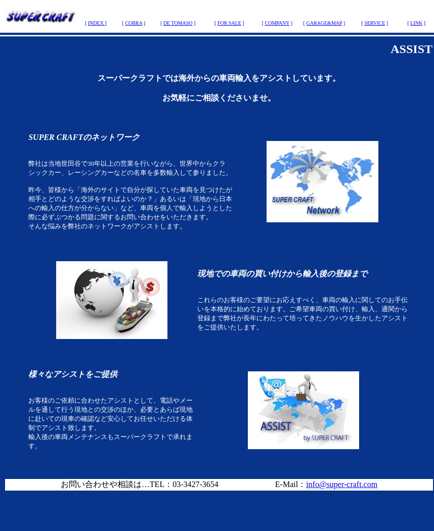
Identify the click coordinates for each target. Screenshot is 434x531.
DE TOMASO (178, 23)
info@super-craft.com (341, 484)
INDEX (96, 23)
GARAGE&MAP (324, 23)
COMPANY (277, 23)
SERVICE (374, 23)
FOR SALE (229, 23)
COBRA (133, 23)
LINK (416, 23)
